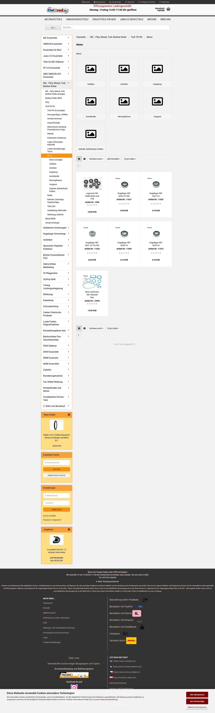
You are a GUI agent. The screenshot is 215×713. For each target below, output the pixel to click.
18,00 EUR (56, 446)
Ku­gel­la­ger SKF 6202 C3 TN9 (124, 206)
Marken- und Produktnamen (121, 688)
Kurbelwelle (54, 176)
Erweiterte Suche (56, 475)
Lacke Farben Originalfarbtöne (51, 323)
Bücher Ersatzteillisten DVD (54, 256)
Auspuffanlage (53, 123)
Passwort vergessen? (52, 520)
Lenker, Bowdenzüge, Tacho (56, 150)
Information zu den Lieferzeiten (56, 618)
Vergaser (53, 184)
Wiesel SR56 (50, 219)
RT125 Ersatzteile (51, 68)
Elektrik (50, 134)
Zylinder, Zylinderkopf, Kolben (58, 189)
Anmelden (57, 510)
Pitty (47, 102)
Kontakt (46, 608)
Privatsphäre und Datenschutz (56, 633)
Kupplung (53, 172)
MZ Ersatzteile (53, 19)
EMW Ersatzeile (50, 358)
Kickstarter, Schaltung (56, 138)
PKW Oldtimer (50, 346)
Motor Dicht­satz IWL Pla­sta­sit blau (92, 306)
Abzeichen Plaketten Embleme (53, 247)
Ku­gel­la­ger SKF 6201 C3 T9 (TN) (92, 255)
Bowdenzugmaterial (53, 376)
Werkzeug (48, 294)
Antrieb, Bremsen (54, 119)
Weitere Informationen (197, 707)
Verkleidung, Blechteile (56, 210)
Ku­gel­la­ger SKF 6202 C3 (155, 255)
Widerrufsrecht (49, 613)
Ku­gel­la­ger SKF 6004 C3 (124, 255)
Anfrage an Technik (146, 2)
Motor (50, 156)
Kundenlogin (115, 2)
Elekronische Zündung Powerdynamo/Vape (56, 128)
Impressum (48, 603)
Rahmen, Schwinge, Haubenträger (55, 200)
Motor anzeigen (56, 160)
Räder (49, 195)
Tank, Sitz (51, 206)
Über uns (165, 19)
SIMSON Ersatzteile (77, 19)
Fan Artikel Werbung (53, 382)
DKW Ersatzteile (51, 352)
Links (45, 638)
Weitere (151, 19)
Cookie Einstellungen (52, 642)
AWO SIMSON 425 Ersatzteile (52, 75)
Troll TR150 (50, 106)
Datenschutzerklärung (109, 699)
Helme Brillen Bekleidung (49, 265)
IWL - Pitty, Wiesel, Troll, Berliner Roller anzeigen (55, 92)
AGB (45, 623)
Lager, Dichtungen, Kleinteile (55, 143)
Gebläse (52, 164)
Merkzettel (164, 2)
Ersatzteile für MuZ (104, 19)
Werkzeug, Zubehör (55, 214)
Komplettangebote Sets (54, 330)
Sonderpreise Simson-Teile (53, 398)
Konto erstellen (49, 516)
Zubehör (47, 369)
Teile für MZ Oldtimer (53, 62)
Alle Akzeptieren (197, 695)
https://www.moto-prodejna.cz (127, 672)
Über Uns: (74, 658)
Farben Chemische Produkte (52, 314)
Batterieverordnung (118, 683)
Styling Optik (49, 279)
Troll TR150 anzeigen (56, 110)
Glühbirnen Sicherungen (54, 227)
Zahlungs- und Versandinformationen (59, 628)
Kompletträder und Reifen (52, 389)
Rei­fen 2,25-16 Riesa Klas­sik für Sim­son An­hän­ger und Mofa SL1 (56, 437)
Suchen (86, 2)
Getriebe (52, 168)
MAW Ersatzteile (51, 363)
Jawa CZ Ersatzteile (131, 19)
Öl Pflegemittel (50, 273)
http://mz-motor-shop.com (124, 677)
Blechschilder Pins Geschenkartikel (52, 338)
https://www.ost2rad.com (125, 661)
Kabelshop (48, 300)
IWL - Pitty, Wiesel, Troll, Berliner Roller (54, 85)
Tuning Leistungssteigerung (53, 287)
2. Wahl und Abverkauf (54, 406)
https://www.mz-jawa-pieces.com (127, 666)
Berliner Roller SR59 (53, 98)
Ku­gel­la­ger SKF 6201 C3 (155, 206)
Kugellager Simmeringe (54, 233)
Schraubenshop (50, 306)
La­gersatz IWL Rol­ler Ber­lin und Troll (92, 207)
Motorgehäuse (55, 180)
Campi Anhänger (52, 223)
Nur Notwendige (197, 701)
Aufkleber (47, 239)
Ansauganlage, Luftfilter (57, 114)
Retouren (129, 2)
